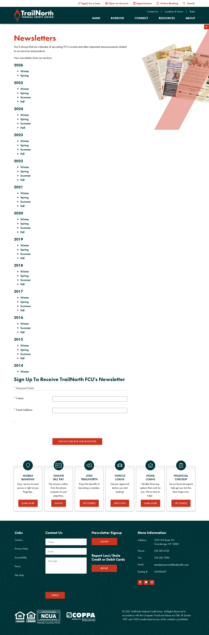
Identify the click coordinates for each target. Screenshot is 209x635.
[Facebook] (140, 582)
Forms (18, 566)
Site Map (19, 575)
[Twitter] (146, 582)
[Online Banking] (167, 3)
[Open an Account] (116, 3)
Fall (22, 101)
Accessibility (21, 557)
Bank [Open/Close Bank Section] (96, 18)
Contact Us (152, 11)
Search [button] (189, 3)
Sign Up (59, 503)
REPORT (104, 568)
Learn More (28, 503)
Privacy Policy (21, 548)
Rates (192, 11)
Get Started (89, 503)
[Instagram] (151, 582)
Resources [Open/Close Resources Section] (167, 18)
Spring (24, 75)
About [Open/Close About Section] (190, 18)
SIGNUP (104, 541)
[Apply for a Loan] (89, 3)
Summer (25, 97)
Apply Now (120, 503)
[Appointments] (142, 3)
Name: (20, 398)
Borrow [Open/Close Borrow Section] (117, 18)
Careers (19, 540)
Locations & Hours (174, 11)
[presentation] (77, 425)
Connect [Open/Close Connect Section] (141, 18)
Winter (24, 71)
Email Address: (24, 410)
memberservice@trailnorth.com (171, 565)
